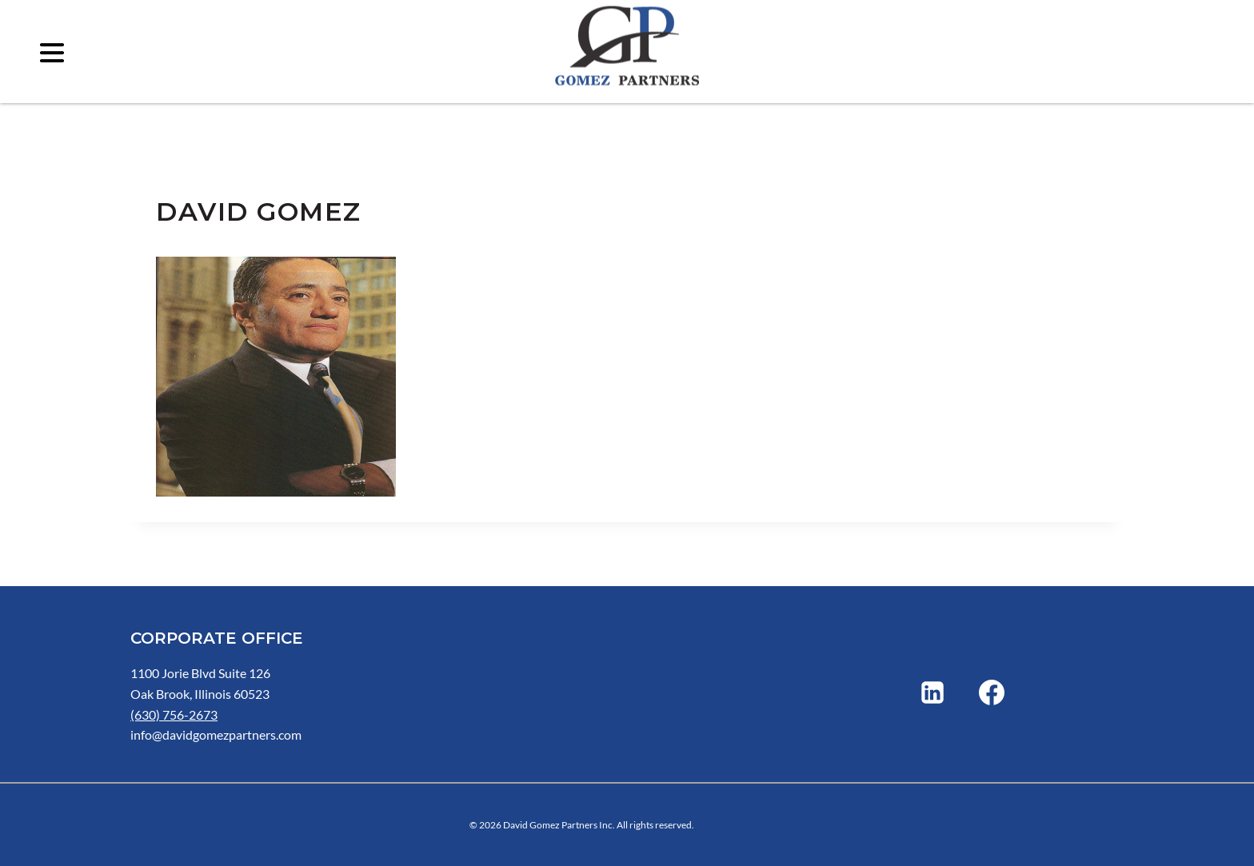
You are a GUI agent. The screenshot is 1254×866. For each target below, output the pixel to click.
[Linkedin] (932, 692)
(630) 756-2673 (174, 714)
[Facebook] (991, 692)
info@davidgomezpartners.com (216, 734)
